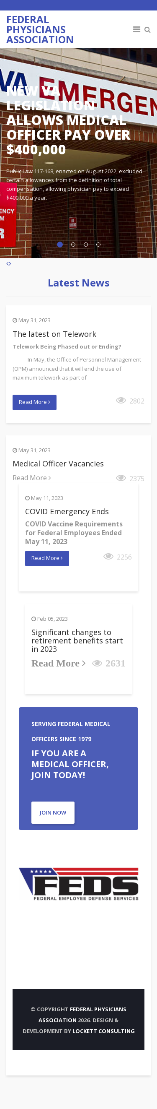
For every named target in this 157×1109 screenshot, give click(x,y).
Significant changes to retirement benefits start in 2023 (77, 640)
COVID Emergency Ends (67, 511)
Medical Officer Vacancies (58, 463)
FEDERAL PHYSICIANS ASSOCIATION (40, 29)
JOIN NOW (53, 812)
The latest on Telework (54, 334)
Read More (34, 402)
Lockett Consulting (103, 1031)
